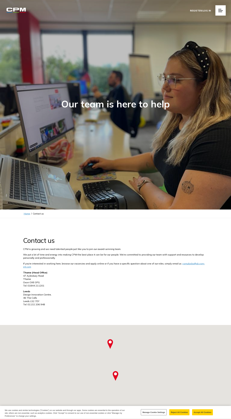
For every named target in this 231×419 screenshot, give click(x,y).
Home (27, 213)
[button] (115, 376)
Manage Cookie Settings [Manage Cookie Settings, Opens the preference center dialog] (153, 414)
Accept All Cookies (202, 414)
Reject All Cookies (179, 414)
